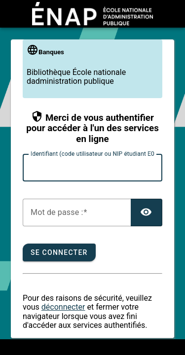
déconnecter (63, 307)
